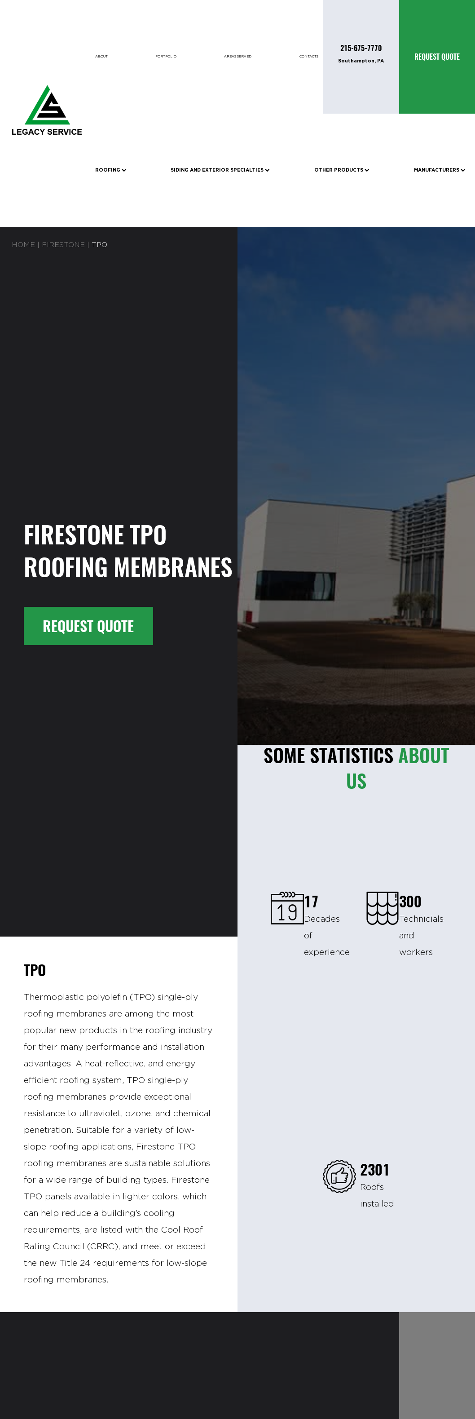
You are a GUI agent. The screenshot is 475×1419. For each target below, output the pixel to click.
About (101, 56)
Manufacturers (440, 170)
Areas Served (237, 56)
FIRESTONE (63, 245)
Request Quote (88, 626)
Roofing (111, 170)
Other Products (341, 170)
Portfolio (165, 56)
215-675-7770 (361, 48)
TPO (99, 245)
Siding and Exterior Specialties (220, 170)
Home (23, 245)
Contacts (308, 56)
